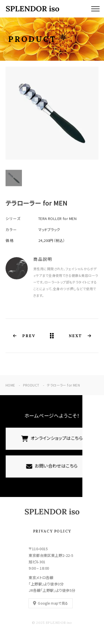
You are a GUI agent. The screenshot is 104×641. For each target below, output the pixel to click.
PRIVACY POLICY (52, 531)
